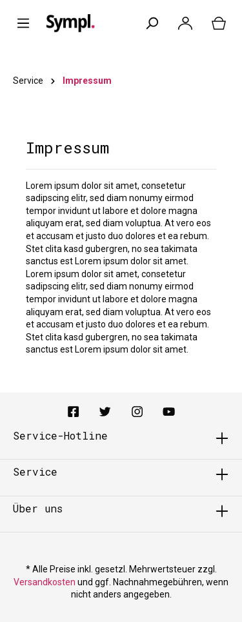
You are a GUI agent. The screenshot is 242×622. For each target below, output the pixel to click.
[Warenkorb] (219, 23)
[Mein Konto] (185, 23)
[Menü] (23, 23)
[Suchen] (151, 23)
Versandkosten (45, 582)
